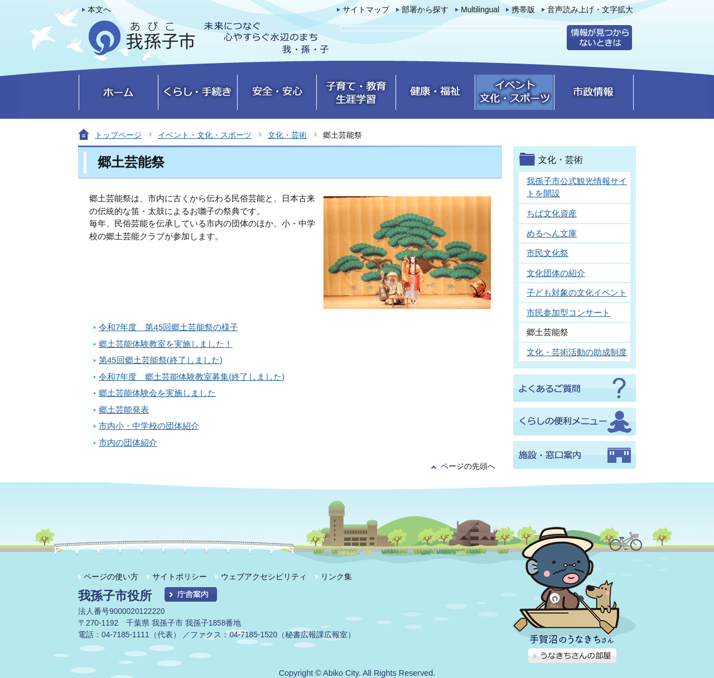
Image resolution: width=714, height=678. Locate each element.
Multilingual (480, 10)
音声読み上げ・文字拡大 (590, 10)
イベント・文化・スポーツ (205, 134)
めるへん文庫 (552, 233)
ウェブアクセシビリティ (264, 576)
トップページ (118, 134)
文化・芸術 (287, 134)
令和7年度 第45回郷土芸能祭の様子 (168, 327)
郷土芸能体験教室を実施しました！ (166, 343)
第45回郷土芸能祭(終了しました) (161, 360)
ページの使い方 (111, 576)
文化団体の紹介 (556, 273)
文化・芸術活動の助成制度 (577, 352)
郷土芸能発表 (124, 409)
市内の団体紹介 (128, 442)
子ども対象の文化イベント (577, 292)
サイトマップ (365, 10)
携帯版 (523, 10)
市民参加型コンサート (568, 312)
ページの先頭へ (468, 466)
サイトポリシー (179, 576)
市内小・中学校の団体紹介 (149, 425)
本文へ (99, 10)
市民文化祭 (547, 253)
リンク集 (336, 576)
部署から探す (425, 10)
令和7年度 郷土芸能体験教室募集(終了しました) (191, 376)
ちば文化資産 (552, 213)
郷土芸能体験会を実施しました (157, 393)
